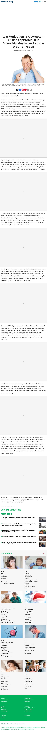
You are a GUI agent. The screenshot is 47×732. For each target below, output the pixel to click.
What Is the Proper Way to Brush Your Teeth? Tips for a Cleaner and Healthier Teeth (19, 543)
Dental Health (28, 576)
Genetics (3, 611)
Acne (2, 573)
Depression (28, 578)
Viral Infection (28, 681)
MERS (2, 655)
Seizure (3, 680)
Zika (26, 688)
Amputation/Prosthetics (7, 583)
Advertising (4, 711)
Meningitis (3, 649)
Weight (26, 683)
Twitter (3, 717)
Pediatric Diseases (29, 650)
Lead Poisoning (29, 613)
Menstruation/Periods (7, 652)
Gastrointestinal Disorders (8, 608)
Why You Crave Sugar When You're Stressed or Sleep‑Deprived (19, 536)
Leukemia (27, 614)
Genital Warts (4, 613)
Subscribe (3, 709)
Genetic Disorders (5, 609)
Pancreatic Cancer (30, 644)
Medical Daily (7, 1)
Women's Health (29, 685)
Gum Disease (4, 619)
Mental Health (4, 653)
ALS (2, 580)
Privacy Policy (28, 709)
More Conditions (42, 553)
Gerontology (4, 616)
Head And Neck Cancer (7, 622)
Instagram (27, 715)
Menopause (4, 650)
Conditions (6, 553)
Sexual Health (4, 683)
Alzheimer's (4, 581)
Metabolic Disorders (6, 657)
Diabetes (27, 583)
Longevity (27, 619)
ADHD (2, 575)
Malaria (3, 644)
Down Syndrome (29, 588)
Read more (31, 729)
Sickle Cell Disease (6, 685)
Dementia (27, 573)
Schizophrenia (5, 677)
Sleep (2, 688)
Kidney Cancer (28, 608)
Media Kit (27, 706)
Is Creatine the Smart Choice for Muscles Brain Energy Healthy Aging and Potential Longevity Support (19, 524)
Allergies (3, 578)
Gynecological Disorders (7, 621)
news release (31, 160)
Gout (2, 617)
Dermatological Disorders (31, 580)
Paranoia (27, 645)
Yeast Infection (28, 686)
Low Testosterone (29, 621)
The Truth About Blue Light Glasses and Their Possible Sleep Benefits (18, 518)
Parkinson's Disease (30, 649)
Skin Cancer (4, 686)
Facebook (3, 715)
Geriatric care (4, 614)
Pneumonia (28, 653)
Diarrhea (27, 585)
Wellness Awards (29, 700)
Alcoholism (4, 576)
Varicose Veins (28, 680)
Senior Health (4, 681)
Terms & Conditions (30, 708)
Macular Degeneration (7, 642)
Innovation (4, 701)
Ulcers (26, 677)
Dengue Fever (28, 575)
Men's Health (4, 647)
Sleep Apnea (4, 690)
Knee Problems (29, 611)
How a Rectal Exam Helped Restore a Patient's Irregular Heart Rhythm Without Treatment (18, 530)
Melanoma (4, 645)
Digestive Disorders (30, 586)
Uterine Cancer (29, 678)
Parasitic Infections (30, 647)
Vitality (3, 698)
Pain (26, 642)
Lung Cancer (28, 622)
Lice (26, 616)
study (18, 111)
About (2, 706)
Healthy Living (28, 698)
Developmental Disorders (31, 581)
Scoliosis (3, 678)
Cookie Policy (28, 711)
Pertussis (27, 652)
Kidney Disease (29, 609)
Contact (3, 708)
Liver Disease (28, 617)
